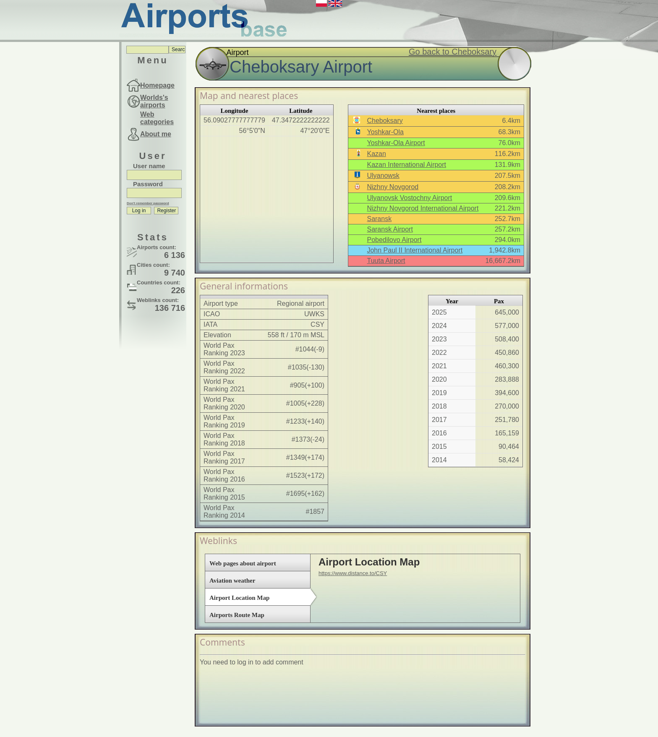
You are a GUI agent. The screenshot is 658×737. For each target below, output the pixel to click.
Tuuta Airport (386, 260)
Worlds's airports (154, 101)
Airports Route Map (236, 615)
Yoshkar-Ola (385, 131)
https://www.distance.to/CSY (353, 573)
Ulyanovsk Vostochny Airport (409, 197)
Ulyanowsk (383, 175)
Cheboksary (384, 120)
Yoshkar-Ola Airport (396, 142)
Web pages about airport (242, 563)
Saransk (379, 218)
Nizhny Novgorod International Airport (422, 208)
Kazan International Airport (406, 164)
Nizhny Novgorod (392, 186)
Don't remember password (148, 203)
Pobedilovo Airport (394, 239)
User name (149, 165)
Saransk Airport (390, 229)
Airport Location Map (239, 597)
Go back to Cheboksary (452, 51)
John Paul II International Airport (414, 250)
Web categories (157, 118)
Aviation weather (232, 580)
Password (148, 184)
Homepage (157, 85)
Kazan (376, 153)
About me (155, 134)
